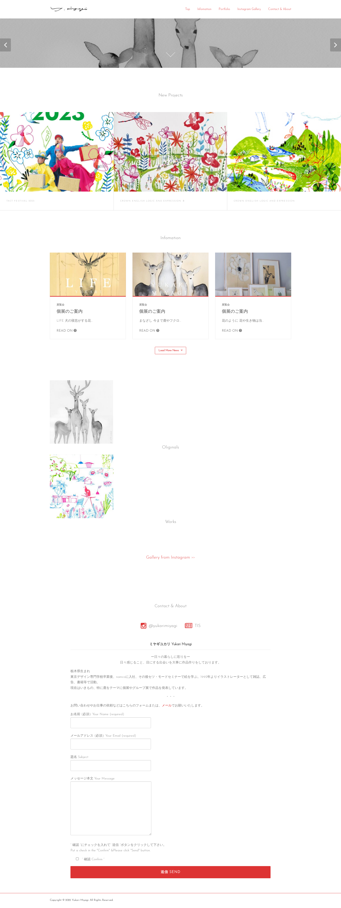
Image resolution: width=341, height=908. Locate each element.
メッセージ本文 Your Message (110, 807)
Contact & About (279, 9)
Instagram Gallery (249, 9)
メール (167, 706)
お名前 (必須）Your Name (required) (110, 719)
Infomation (204, 9)
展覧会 (60, 305)
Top (187, 9)
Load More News (170, 351)
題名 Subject (110, 762)
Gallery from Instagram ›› (170, 558)
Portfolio (224, 9)
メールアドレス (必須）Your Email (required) (110, 741)
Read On (67, 331)
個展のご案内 (70, 312)
